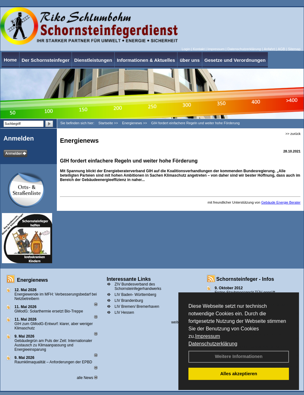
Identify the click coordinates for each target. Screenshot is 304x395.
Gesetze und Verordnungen (235, 60)
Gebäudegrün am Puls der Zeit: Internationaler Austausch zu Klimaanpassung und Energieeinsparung (53, 345)
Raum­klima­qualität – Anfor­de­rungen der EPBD (53, 362)
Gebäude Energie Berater (281, 202)
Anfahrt (269, 49)
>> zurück (293, 134)
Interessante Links (129, 279)
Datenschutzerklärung (212, 343)
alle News (87, 378)
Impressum (207, 336)
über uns (189, 60)
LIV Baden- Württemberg (135, 294)
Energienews (32, 280)
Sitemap (294, 49)
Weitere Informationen (239, 356)
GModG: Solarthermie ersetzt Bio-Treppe (48, 311)
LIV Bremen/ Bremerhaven (137, 306)
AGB (281, 49)
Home (10, 59)
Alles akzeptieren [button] (238, 373)
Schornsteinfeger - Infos (245, 279)
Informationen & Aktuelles (146, 60)
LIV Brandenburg (129, 300)
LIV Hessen (124, 312)
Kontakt (198, 49)
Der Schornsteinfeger (46, 60)
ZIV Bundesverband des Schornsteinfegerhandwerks (138, 286)
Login (186, 49)
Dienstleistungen (93, 60)
